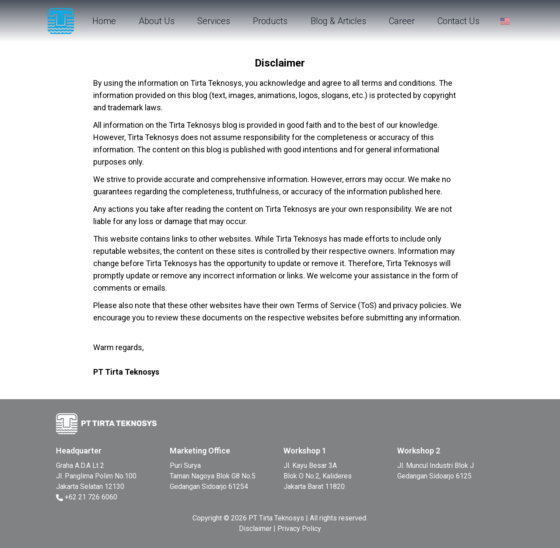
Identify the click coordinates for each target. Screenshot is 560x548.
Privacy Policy (299, 528)
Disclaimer (255, 528)
